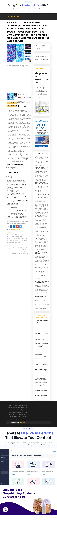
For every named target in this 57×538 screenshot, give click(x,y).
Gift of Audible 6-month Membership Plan (16, 190)
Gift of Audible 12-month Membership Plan (16, 184)
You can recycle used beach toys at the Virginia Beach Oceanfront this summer (41, 296)
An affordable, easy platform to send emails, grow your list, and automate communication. (41, 346)
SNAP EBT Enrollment (11, 194)
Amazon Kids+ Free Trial (12, 211)
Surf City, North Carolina (40, 215)
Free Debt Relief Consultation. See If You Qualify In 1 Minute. (42, 370)
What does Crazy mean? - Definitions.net (40, 265)
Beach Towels (16, 229)
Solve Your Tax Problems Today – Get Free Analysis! (41, 363)
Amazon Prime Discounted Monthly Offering (17, 210)
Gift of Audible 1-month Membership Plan (16, 191)
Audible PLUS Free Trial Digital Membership (16, 196)
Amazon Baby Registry (12, 201)
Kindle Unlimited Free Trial (12, 206)
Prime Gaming (10, 209)
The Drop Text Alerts (11, 197)
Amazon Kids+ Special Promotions (14, 213)
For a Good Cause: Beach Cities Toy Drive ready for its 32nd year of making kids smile (42, 281)
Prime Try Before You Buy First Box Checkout (17, 214)
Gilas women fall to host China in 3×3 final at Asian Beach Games (41, 169)
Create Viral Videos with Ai (41, 390)
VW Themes (22, 422)
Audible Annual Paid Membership (14, 183)
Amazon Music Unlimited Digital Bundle (16, 217)
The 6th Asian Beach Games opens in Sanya (41, 154)
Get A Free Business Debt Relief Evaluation (41, 357)
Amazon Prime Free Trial (12, 204)
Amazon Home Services (12, 207)
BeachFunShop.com (13, 16)
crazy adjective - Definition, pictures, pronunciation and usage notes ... (41, 252)
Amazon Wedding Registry (13, 203)
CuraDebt (37, 375)
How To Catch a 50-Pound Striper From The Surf (40, 238)
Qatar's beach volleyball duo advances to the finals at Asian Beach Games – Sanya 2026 (41, 184)
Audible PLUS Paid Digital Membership (15, 187)
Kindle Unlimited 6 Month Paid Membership (16, 199)
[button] (28, 19)
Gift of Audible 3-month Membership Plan (16, 188)
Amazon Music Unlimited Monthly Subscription (17, 216)
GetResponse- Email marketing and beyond (40, 340)
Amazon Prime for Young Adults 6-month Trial (17, 200)
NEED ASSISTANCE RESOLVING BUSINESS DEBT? (41, 353)
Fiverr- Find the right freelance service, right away (42, 334)
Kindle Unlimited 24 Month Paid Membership (17, 186)
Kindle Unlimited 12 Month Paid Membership (17, 193)
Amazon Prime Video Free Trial (14, 219)
